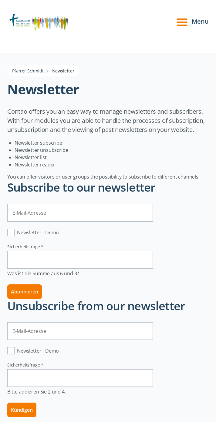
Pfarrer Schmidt (28, 71)
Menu (192, 21)
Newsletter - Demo (38, 232)
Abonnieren (24, 291)
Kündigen (22, 410)
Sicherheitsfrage (25, 246)
